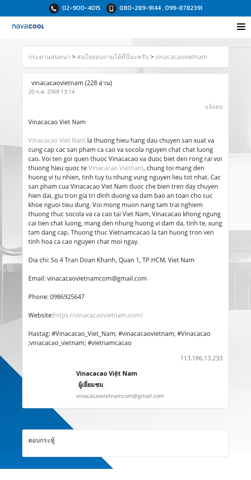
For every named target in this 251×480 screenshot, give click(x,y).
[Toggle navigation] (241, 27)
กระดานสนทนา (49, 57)
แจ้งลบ (214, 106)
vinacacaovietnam (181, 57)
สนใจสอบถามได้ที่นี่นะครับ (113, 57)
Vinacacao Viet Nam (57, 140)
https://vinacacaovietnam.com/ (98, 315)
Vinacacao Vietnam (115, 168)
